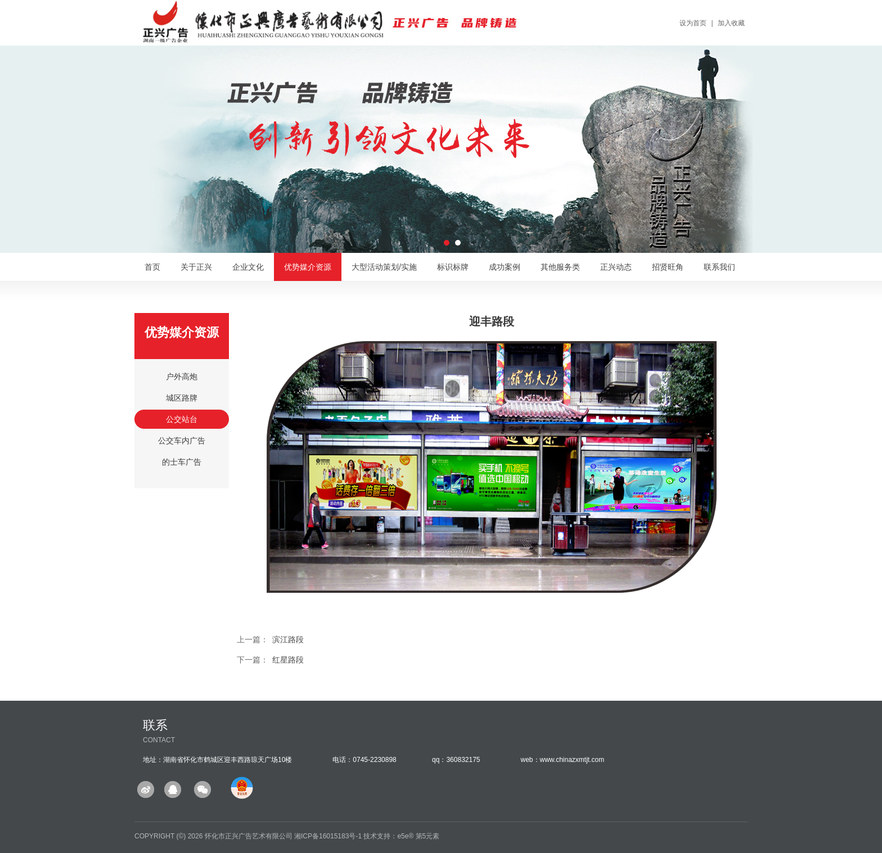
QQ (174, 789)
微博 (147, 789)
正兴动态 (616, 266)
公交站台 (181, 419)
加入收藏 (731, 23)
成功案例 (504, 266)
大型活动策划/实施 (384, 266)
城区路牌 (181, 397)
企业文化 (248, 266)
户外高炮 (181, 376)
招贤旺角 (667, 266)
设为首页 (693, 23)
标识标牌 (453, 266)
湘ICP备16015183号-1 (328, 836)
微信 (200, 789)
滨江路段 (288, 639)
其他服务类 (560, 266)
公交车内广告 (181, 440)
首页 (152, 266)
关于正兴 (196, 266)
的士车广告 (181, 461)
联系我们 (719, 266)
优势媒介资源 (307, 266)
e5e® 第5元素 (418, 836)
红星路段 (288, 659)
